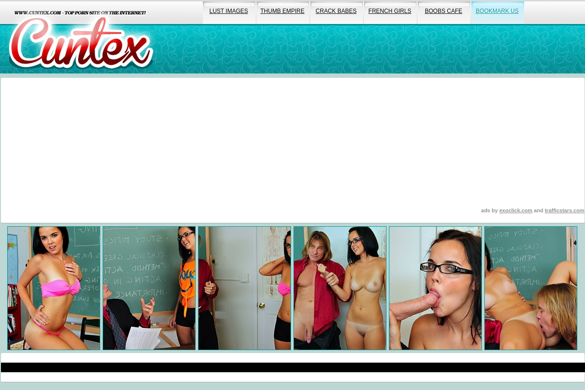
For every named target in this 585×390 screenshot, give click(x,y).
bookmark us (497, 11)
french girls (389, 11)
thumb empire (282, 11)
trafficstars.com (565, 210)
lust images (229, 11)
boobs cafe (443, 11)
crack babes (336, 11)
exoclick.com (515, 210)
